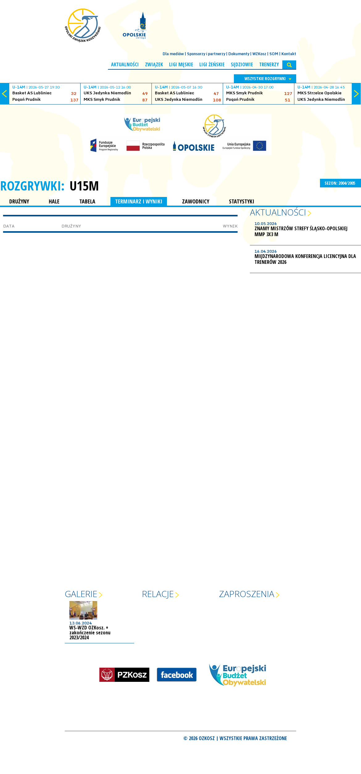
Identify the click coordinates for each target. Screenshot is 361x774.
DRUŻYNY (19, 201)
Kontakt (288, 54)
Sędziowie (242, 64)
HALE (54, 201)
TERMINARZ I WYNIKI (138, 201)
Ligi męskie (181, 64)
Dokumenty (238, 54)
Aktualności (125, 64)
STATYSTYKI (241, 201)
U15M (84, 185)
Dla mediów (173, 54)
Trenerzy (269, 64)
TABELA (87, 201)
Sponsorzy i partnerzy (206, 54)
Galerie (81, 594)
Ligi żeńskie (212, 64)
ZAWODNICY (195, 201)
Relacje (158, 594)
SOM (273, 54)
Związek (154, 64)
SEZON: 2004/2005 (340, 183)
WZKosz (259, 54)
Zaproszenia (246, 594)
